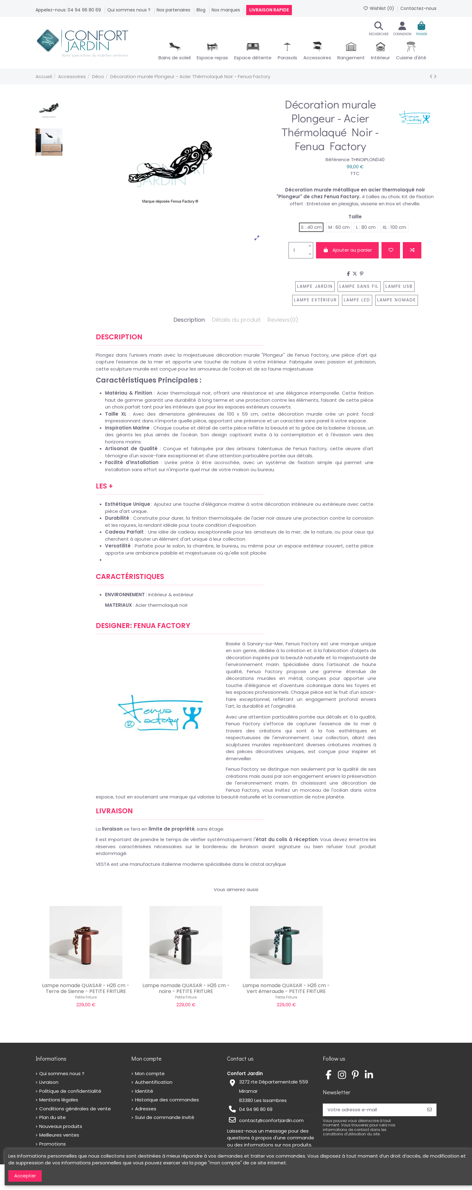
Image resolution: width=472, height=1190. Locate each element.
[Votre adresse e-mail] (373, 1110)
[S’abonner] (429, 1110)
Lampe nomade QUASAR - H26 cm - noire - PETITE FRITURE (186, 988)
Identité (144, 1091)
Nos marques (226, 10)
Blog (201, 10)
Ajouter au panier (347, 250)
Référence (338, 159)
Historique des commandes (167, 1099)
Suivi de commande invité (164, 1117)
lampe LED (357, 300)
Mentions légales (58, 1099)
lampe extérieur (315, 300)
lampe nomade (396, 300)
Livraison (48, 1082)
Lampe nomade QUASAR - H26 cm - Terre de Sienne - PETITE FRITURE (85, 988)
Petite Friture (86, 997)
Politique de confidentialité (70, 1091)
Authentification (153, 1082)
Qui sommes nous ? (129, 10)
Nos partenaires (174, 10)
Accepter (25, 1175)
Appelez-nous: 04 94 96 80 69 (69, 10)
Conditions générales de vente (75, 1108)
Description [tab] (189, 320)
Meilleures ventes (59, 1135)
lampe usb (399, 286)
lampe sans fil (359, 286)
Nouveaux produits (60, 1126)
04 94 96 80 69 (255, 1109)
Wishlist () (379, 8)
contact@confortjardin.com (271, 1120)
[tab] (283, 321)
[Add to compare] (412, 250)
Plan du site (52, 1117)
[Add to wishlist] (390, 250)
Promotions (52, 1144)
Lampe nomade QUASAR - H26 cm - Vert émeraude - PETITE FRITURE (286, 988)
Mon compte (150, 1073)
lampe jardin (315, 286)
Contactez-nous (418, 8)
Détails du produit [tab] (236, 320)
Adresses (145, 1108)
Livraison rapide (269, 10)
